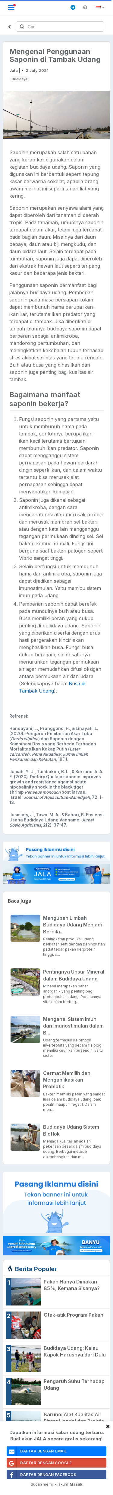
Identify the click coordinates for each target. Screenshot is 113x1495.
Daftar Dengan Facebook (42, 1474)
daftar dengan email (37, 1451)
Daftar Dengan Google (39, 1462)
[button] (101, 8)
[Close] (108, 1426)
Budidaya (19, 79)
